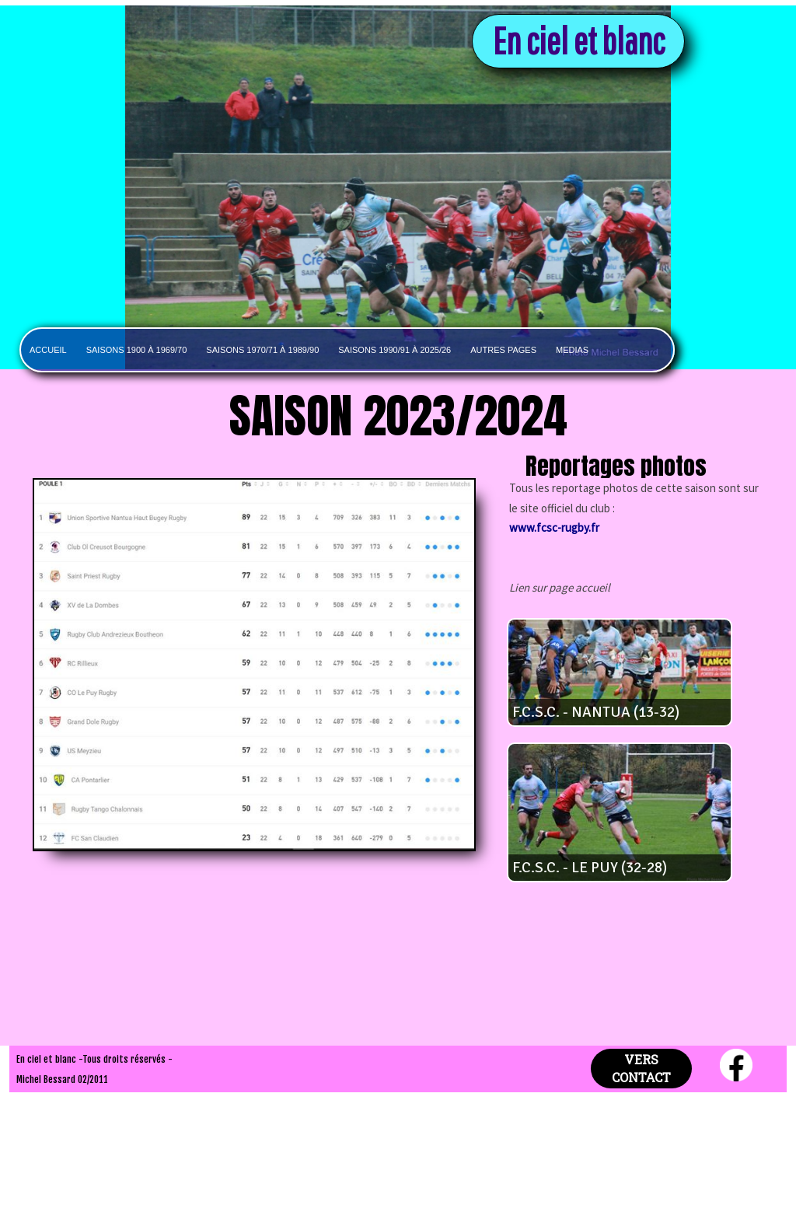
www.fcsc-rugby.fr (554, 527)
